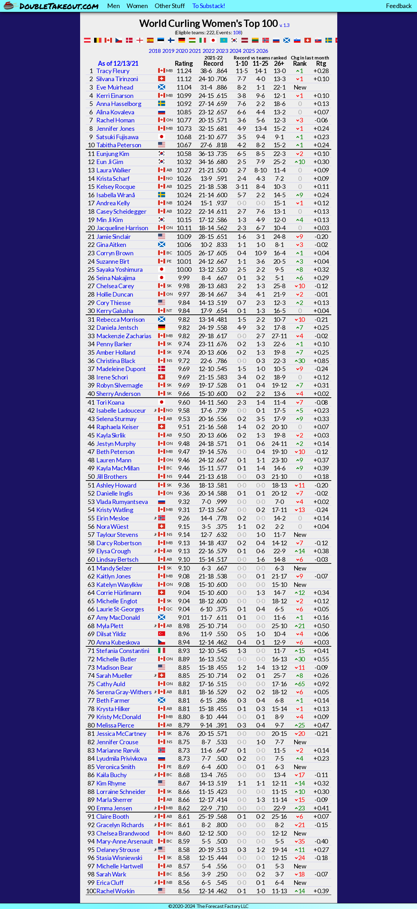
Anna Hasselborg (118, 103)
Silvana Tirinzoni (117, 79)
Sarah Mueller (114, 675)
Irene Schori (112, 377)
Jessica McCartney (121, 733)
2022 (208, 50)
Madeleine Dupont (121, 368)
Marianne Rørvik (118, 750)
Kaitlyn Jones (113, 576)
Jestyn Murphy (116, 443)
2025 (249, 50)
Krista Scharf (113, 178)
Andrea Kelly (112, 203)
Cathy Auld (110, 684)
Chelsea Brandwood (122, 833)
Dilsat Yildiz (111, 634)
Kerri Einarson (114, 95)
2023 (222, 50)
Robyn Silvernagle (119, 385)
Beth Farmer (113, 700)
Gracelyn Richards (120, 825)
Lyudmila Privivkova (121, 758)
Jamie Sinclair (113, 236)
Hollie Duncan (114, 294)
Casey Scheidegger (121, 211)
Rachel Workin (115, 891)
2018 (155, 50)
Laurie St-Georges (120, 609)
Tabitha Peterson (118, 145)
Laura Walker (113, 170)
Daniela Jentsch (117, 327)
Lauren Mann (114, 460)
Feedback (399, 5)
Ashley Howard (116, 485)
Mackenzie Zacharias (123, 336)
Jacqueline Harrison (122, 228)
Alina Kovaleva (115, 112)
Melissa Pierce (115, 725)
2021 (195, 50)
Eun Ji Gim (109, 161)
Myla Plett (109, 626)
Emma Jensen (114, 808)
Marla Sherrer (114, 799)
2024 (235, 50)
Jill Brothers (111, 476)
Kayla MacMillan (117, 468)
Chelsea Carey (115, 286)
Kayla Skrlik (110, 435)
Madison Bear (114, 667)
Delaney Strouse (118, 849)
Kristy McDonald (118, 716)
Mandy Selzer (114, 568)
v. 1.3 (285, 25)
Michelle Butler (116, 659)
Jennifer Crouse (117, 742)
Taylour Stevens (117, 534)
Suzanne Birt (112, 261)
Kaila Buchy (111, 775)
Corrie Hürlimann (118, 592)
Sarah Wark (111, 874)
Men (113, 5)
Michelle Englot (116, 601)
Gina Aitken (111, 244)
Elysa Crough (113, 551)
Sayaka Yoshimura (119, 269)
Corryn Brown (114, 253)
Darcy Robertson (118, 543)
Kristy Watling (114, 509)
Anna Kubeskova (118, 642)
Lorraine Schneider (121, 791)
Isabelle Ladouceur (121, 410)
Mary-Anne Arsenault (124, 841)
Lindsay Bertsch (117, 559)
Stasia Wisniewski (119, 857)
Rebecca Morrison (120, 319)
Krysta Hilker (113, 708)
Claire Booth (112, 816)
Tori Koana (110, 402)
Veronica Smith (115, 766)
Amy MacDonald (118, 617)
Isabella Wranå (115, 195)
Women (137, 5)
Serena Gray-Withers (123, 692)
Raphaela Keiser (117, 427)
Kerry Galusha (114, 310)
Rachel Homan (115, 120)
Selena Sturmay (116, 418)
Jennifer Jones (115, 128)
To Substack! (208, 5)
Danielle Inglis (114, 493)
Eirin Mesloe (112, 518)
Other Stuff (170, 5)
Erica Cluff (110, 882)
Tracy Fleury (112, 70)
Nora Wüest (112, 526)
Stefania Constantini (122, 650)
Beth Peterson (115, 451)
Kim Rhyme (111, 783)
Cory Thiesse (113, 302)
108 (237, 32)
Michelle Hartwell (119, 866)
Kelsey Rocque (115, 186)
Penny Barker (114, 344)
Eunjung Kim (112, 153)
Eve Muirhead (114, 87)
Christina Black (115, 360)
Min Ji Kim (109, 219)
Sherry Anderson (118, 393)
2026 (262, 50)
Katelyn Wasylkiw (119, 584)
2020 (182, 50)
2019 (168, 50)
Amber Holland (115, 352)
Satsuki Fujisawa (117, 137)
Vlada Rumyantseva (122, 501)
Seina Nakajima (115, 278)
